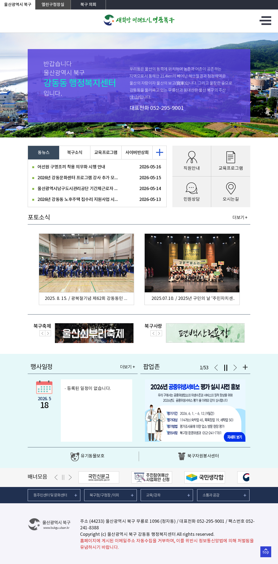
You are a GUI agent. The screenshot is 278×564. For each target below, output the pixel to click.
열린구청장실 (53, 4)
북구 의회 (88, 4)
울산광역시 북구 (17, 4)
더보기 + (239, 217)
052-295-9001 (167, 108)
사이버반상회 (137, 152)
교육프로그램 (106, 152)
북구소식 (75, 152)
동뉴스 (43, 152)
